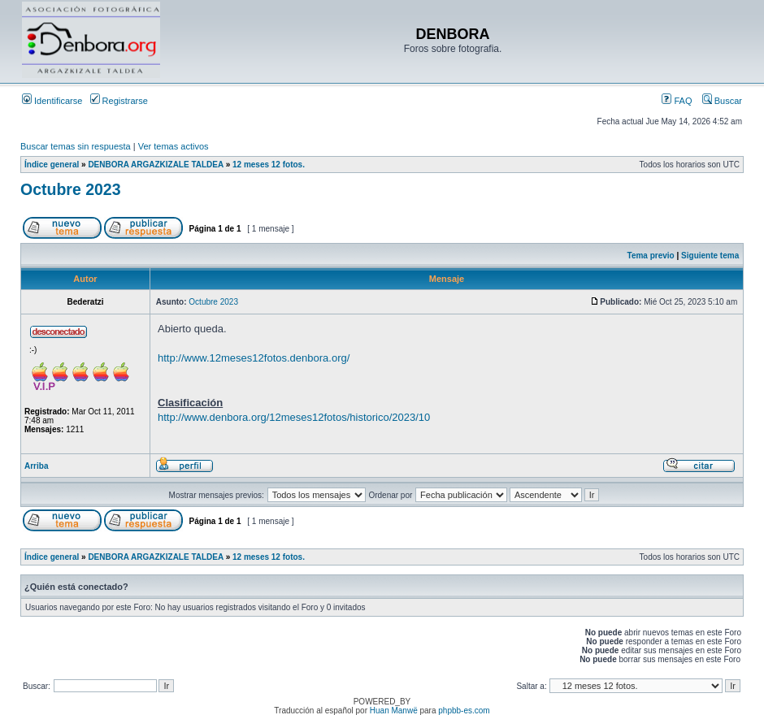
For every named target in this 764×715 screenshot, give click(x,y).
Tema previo (651, 255)
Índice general (51, 164)
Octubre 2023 (70, 189)
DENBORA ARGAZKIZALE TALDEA (155, 164)
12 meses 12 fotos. (268, 164)
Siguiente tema (710, 255)
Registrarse (119, 101)
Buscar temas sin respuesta (75, 146)
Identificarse (52, 101)
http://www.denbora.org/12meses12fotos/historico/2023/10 (294, 417)
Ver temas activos (173, 146)
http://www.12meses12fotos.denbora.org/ (253, 358)
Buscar (722, 101)
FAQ (677, 101)
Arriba (36, 466)
